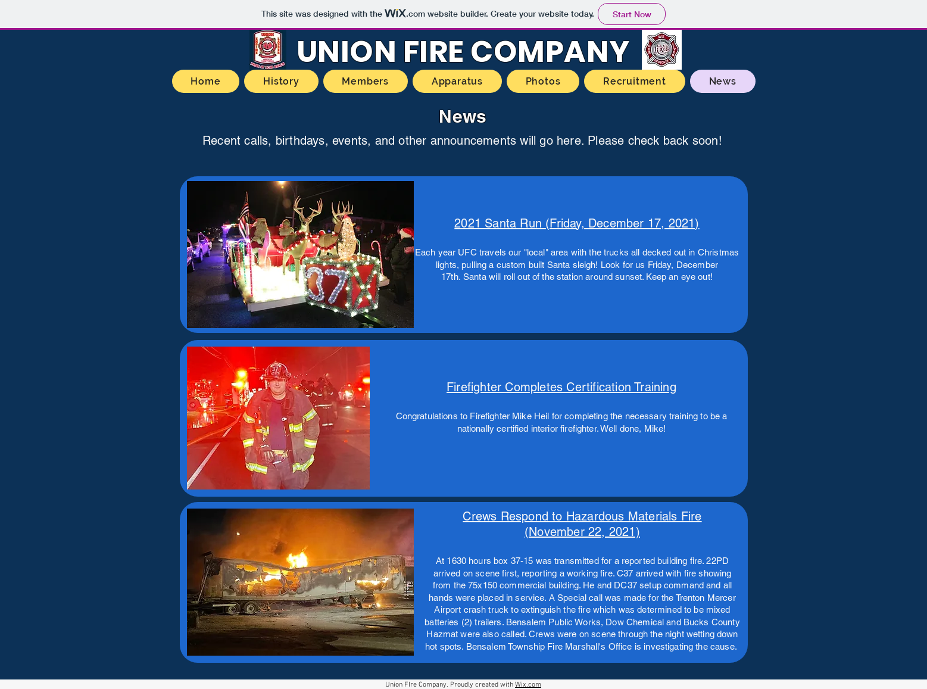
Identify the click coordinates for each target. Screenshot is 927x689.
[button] (300, 254)
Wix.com (528, 685)
